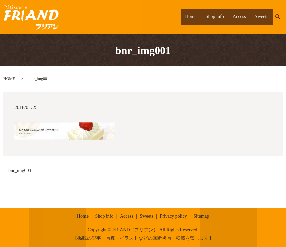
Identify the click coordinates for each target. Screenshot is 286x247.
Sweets (263, 16)
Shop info (225, 16)
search (281, 16)
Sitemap (201, 216)
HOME (9, 78)
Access (245, 16)
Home (205, 16)
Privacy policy (173, 216)
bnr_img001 (19, 170)
